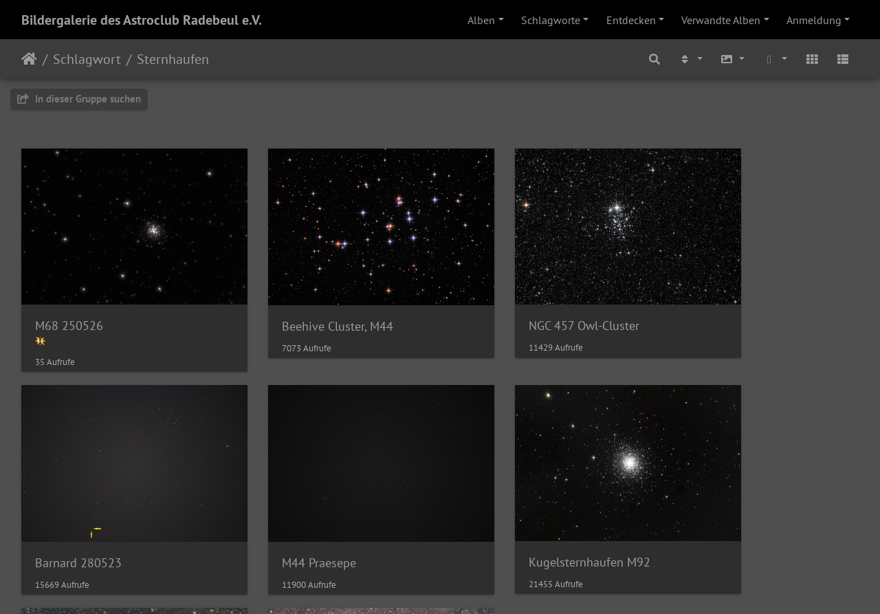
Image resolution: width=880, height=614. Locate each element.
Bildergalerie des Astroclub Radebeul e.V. (141, 20)
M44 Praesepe (72, 518)
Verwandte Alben (720, 20)
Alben (481, 20)
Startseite (29, 59)
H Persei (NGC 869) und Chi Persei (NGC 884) (762, 517)
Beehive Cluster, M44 (305, 303)
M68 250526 (69, 303)
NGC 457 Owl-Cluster (519, 303)
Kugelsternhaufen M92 (310, 517)
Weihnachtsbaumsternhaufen (541, 518)
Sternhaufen (173, 59)
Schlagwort (87, 59)
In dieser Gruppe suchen (79, 98)
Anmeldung (814, 20)
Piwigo (468, 585)
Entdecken (631, 20)
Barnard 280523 (722, 303)
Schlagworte (550, 20)
